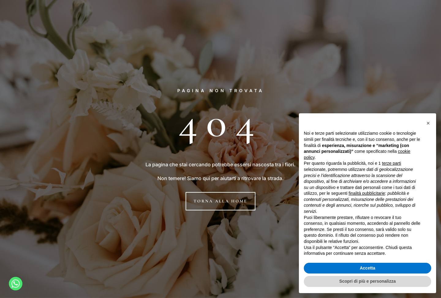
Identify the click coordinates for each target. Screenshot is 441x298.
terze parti (391, 163)
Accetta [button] (367, 268)
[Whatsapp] (15, 283)
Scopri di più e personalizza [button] (367, 281)
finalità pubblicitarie (367, 193)
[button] (428, 123)
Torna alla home (220, 201)
